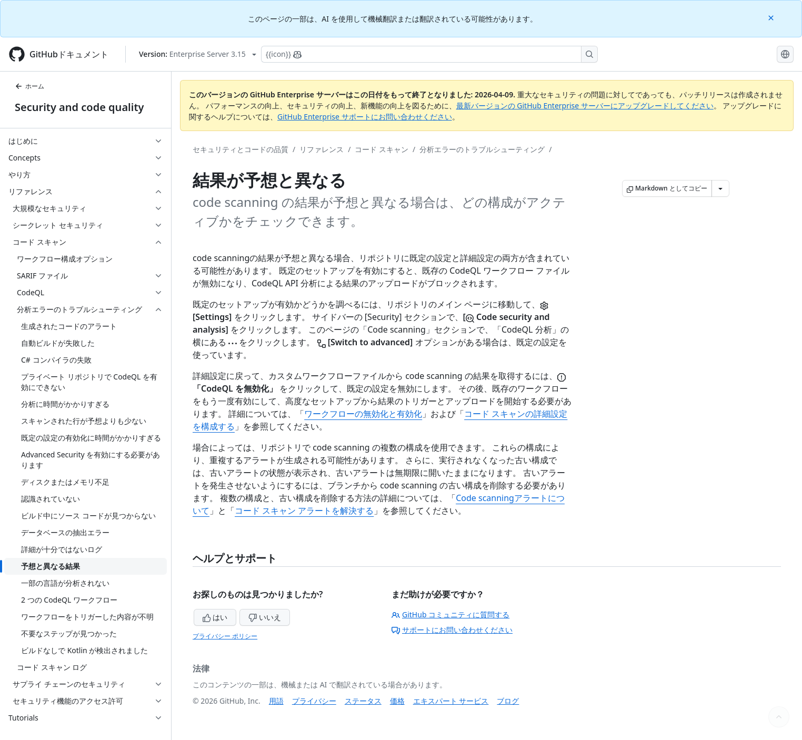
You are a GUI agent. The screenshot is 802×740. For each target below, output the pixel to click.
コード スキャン (381, 149)
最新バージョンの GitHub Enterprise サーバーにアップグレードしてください (585, 106)
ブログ (508, 701)
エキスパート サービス (451, 701)
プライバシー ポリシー (225, 636)
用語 (276, 701)
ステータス (363, 701)
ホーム (29, 86)
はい (215, 617)
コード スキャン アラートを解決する (304, 510)
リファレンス (321, 149)
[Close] (772, 17)
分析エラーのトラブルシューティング (482, 149)
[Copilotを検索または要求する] (429, 54)
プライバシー (314, 701)
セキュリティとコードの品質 (240, 149)
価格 (397, 701)
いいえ (264, 617)
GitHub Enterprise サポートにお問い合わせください (364, 117)
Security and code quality (79, 107)
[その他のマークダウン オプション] (720, 188)
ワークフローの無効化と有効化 (363, 413)
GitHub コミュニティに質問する (450, 614)
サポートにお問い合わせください (452, 630)
